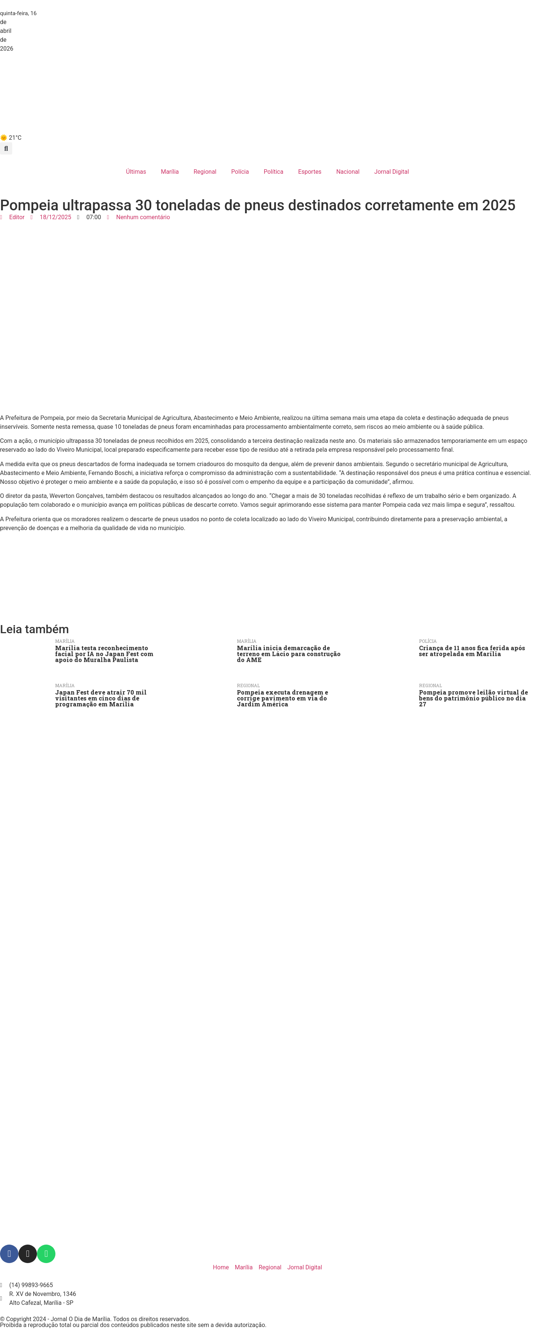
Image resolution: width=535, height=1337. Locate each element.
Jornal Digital (391, 171)
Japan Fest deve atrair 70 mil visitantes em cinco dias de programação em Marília (101, 698)
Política (273, 171)
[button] (6, 148)
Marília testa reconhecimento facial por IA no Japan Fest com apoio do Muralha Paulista (104, 654)
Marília (170, 171)
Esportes (309, 171)
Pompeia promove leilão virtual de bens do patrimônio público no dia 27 (473, 698)
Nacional (347, 171)
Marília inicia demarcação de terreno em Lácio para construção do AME (289, 654)
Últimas (136, 171)
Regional (205, 171)
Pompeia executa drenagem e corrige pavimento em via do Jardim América (282, 698)
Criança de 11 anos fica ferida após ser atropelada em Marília (472, 651)
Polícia (240, 171)
